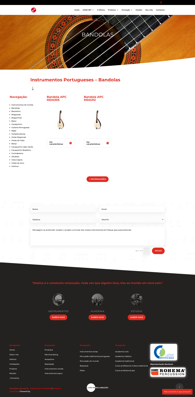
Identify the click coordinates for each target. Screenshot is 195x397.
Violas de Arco (17, 163)
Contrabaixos (17, 153)
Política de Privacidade (40, 388)
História (12, 359)
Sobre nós (14, 354)
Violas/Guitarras (18, 134)
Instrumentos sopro (53, 373)
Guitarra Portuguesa (20, 127)
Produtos (112, 10)
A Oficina (101, 10)
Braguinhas (16, 118)
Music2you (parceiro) (18, 388)
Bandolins (16, 111)
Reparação (49, 364)
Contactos (160, 10)
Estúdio (139, 10)
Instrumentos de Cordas (22, 105)
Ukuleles (15, 156)
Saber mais (58, 317)
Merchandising (51, 354)
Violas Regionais (18, 137)
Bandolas (15, 108)
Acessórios (49, 359)
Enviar (158, 251)
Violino (14, 166)
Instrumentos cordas (54, 369)
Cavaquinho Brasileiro (21, 150)
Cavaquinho (16, 124)
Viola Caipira (16, 160)
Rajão (13, 131)
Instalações (14, 364)
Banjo (14, 144)
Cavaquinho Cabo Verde (22, 147)
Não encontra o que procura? (177, 392)
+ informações (97, 179)
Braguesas (16, 114)
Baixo (13, 121)
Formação (126, 10)
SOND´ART (87, 10)
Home (76, 10)
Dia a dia (149, 10)
